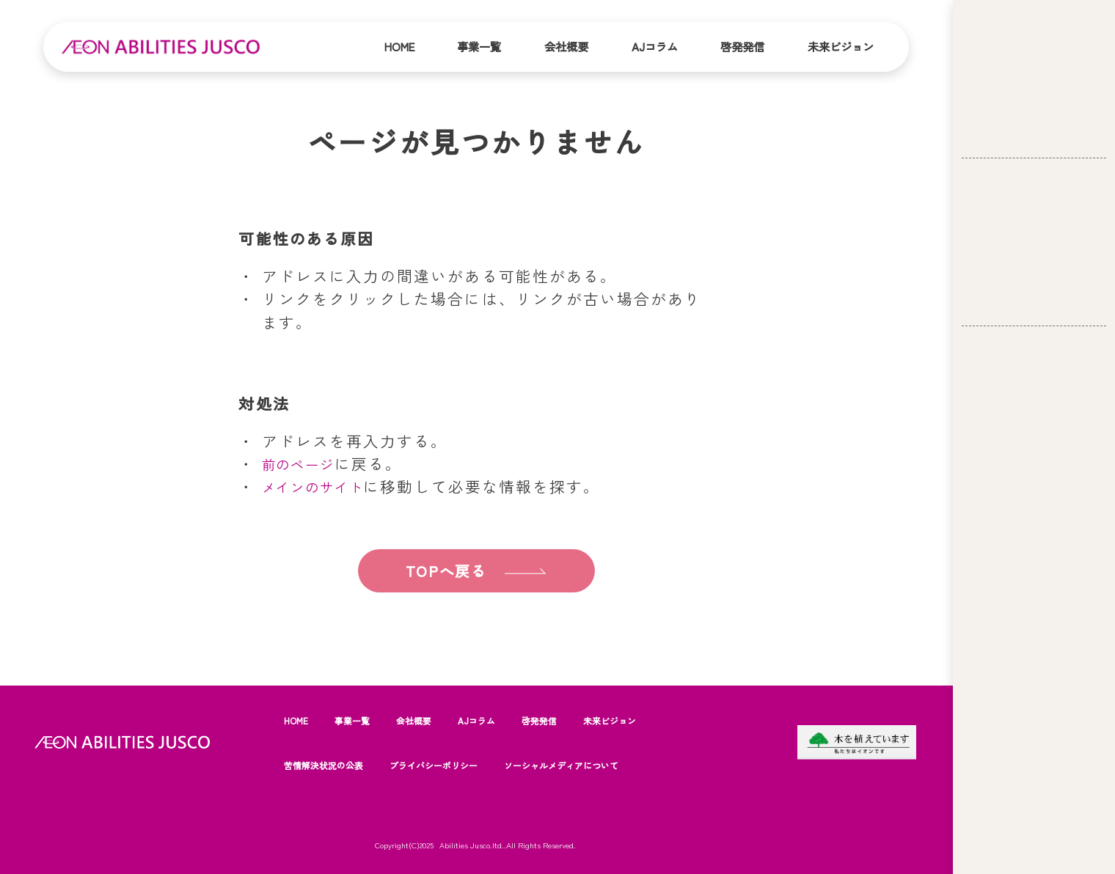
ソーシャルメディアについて (598, 764)
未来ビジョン (841, 46)
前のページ (304, 463)
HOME (298, 720)
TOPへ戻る (443, 570)
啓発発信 (742, 46)
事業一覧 (479, 46)
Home (399, 46)
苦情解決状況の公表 (330, 764)
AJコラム (655, 46)
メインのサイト (321, 486)
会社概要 (566, 46)
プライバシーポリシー (454, 764)
